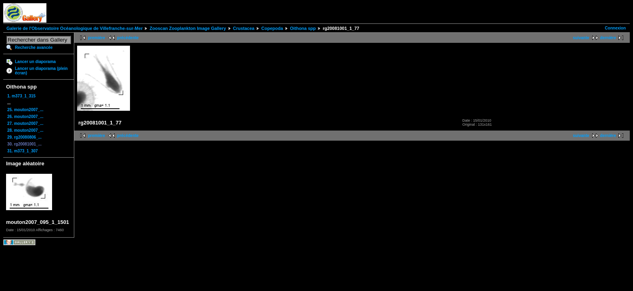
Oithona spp (303, 28)
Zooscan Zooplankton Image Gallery (187, 28)
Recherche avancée (33, 47)
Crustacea (243, 28)
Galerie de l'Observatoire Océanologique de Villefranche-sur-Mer (74, 28)
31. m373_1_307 (22, 151)
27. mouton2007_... (25, 123)
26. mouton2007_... (25, 116)
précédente (127, 38)
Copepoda (272, 28)
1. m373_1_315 (21, 96)
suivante (581, 38)
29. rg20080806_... (24, 137)
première (96, 38)
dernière (608, 38)
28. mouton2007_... (25, 130)
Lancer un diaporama (35, 61)
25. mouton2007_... (25, 110)
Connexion (615, 28)
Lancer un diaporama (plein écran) (41, 70)
